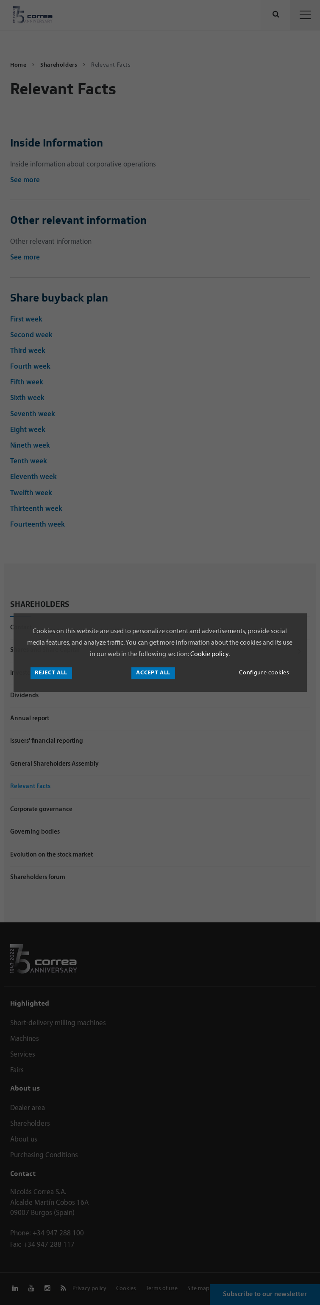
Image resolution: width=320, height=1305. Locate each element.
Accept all (153, 673)
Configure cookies (264, 673)
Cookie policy (208, 654)
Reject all (51, 673)
